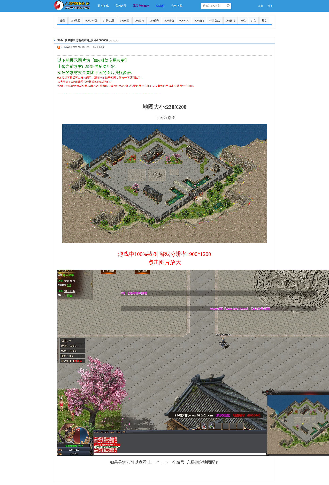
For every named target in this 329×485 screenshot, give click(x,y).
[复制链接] (113, 40)
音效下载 (176, 5)
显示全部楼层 (98, 47)
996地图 (75, 20)
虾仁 (253, 20)
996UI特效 (91, 20)
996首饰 (139, 20)
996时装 (124, 20)
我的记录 (120, 5)
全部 (62, 20)
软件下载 (103, 5)
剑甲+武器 (109, 20)
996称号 (154, 20)
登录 (270, 6)
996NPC (184, 20)
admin (63, 47)
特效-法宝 (214, 20)
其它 (264, 20)
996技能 (199, 20)
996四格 (230, 20)
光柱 (243, 20)
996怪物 (169, 20)
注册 (260, 6)
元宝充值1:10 (141, 5)
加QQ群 (160, 5)
